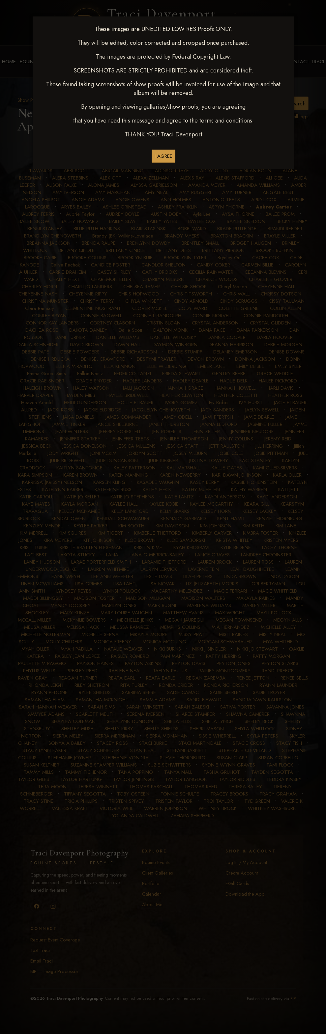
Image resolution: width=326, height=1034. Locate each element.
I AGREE (163, 156)
